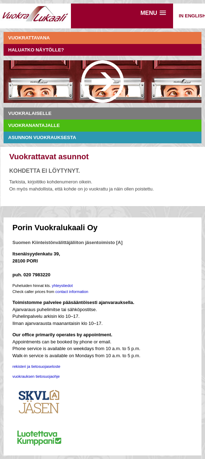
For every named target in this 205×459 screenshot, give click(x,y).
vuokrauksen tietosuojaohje (36, 376)
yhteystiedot (62, 285)
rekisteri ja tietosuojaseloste (36, 366)
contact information (71, 291)
